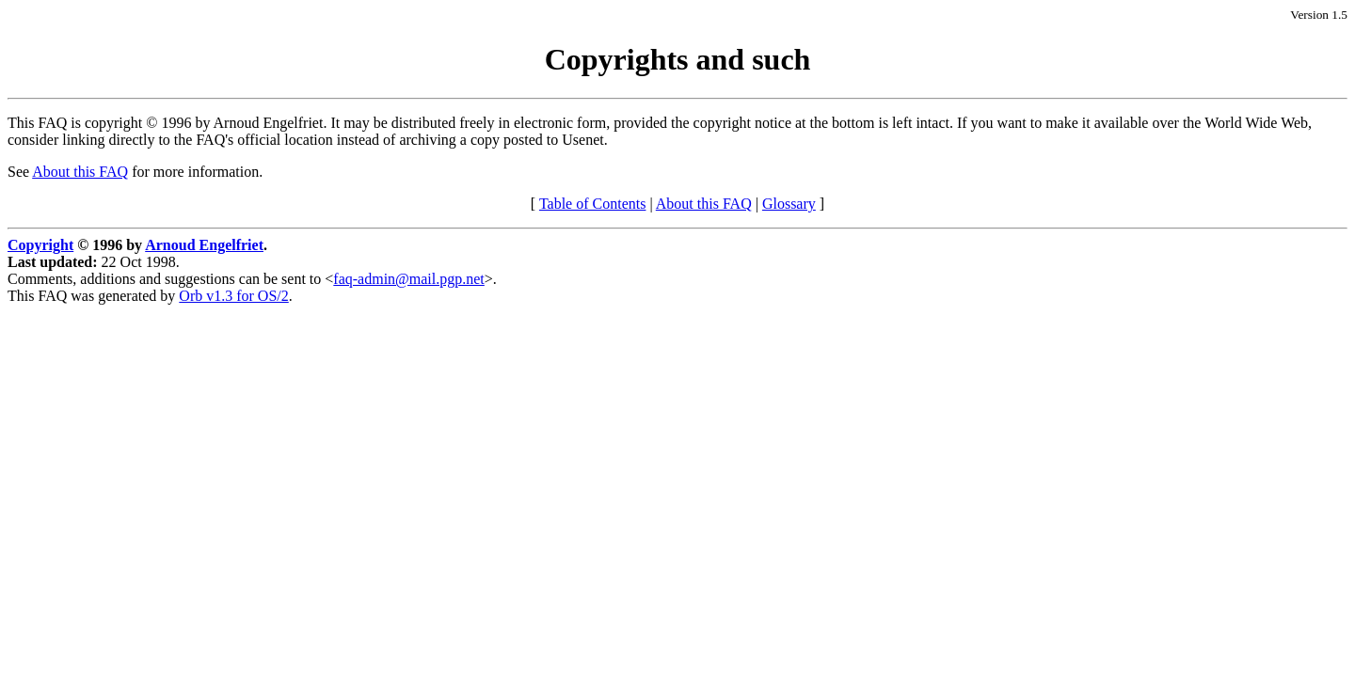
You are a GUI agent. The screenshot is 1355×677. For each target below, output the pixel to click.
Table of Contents (592, 204)
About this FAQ (80, 172)
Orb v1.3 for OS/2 (233, 296)
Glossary (789, 204)
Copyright (40, 245)
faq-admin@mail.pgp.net (408, 279)
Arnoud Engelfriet (204, 245)
